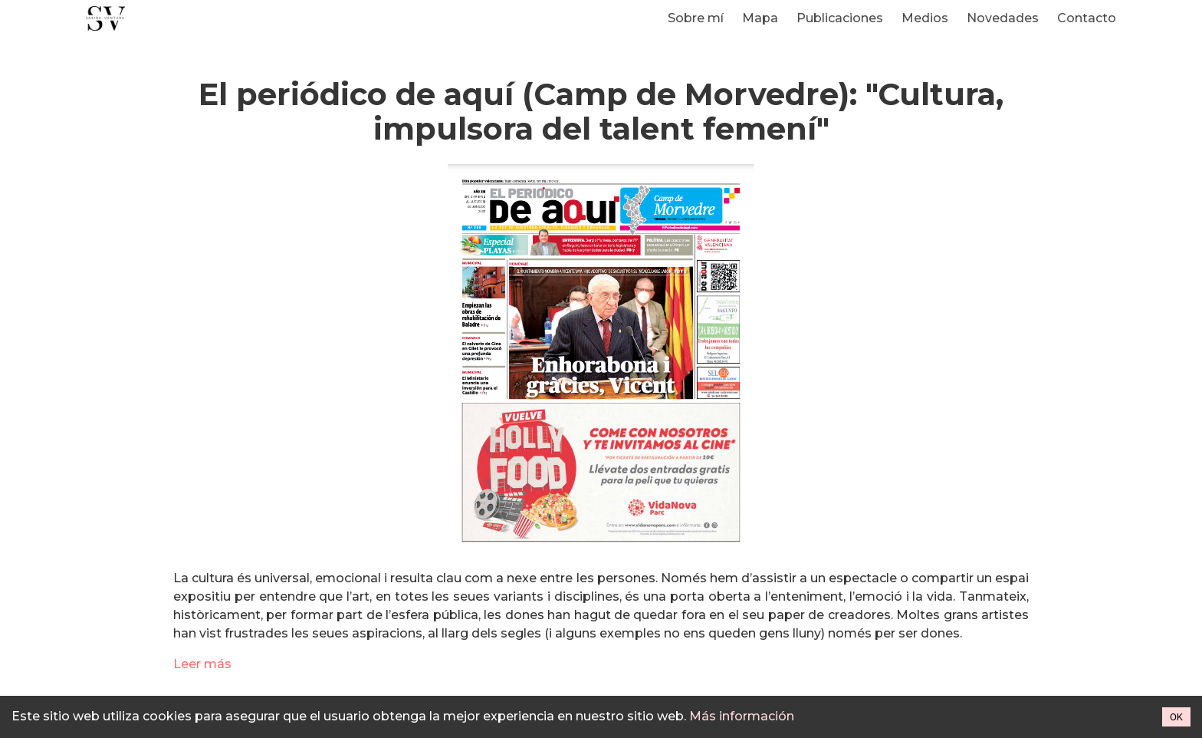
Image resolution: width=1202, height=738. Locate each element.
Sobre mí (696, 18)
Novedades (1003, 18)
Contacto (1086, 18)
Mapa (760, 18)
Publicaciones (839, 18)
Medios (925, 18)
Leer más (202, 664)
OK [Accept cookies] (1176, 717)
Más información (741, 716)
